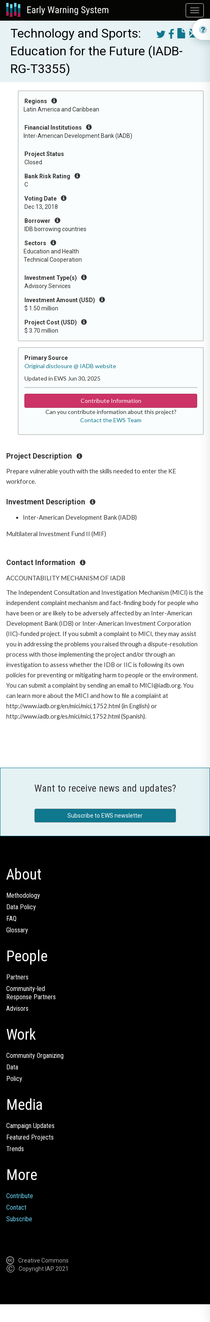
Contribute (19, 1196)
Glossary (17, 930)
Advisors (17, 1008)
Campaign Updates (30, 1126)
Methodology (23, 895)
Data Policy (21, 907)
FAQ (11, 918)
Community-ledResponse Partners (31, 993)
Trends (15, 1149)
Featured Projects (30, 1137)
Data (12, 1067)
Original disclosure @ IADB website (70, 365)
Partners (17, 977)
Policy (14, 1079)
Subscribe (19, 1219)
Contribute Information (111, 400)
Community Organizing (35, 1055)
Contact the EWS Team (110, 419)
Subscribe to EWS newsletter (105, 815)
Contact (16, 1207)
